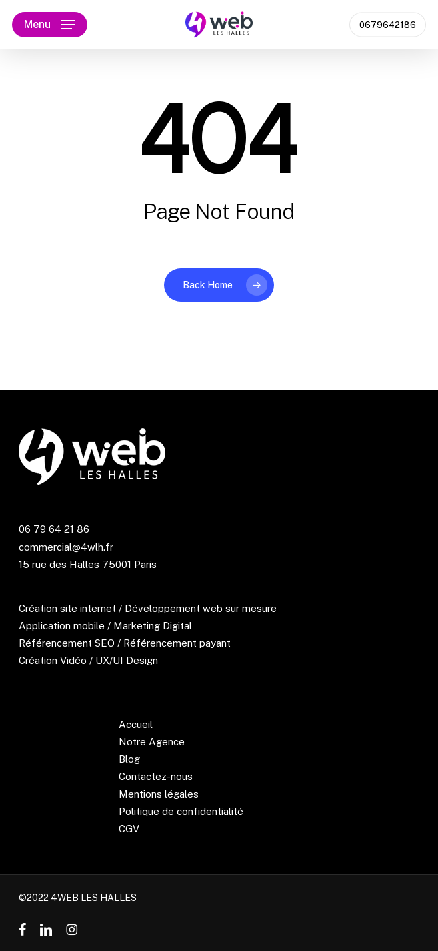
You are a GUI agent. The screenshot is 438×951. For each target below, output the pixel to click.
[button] (49, 24)
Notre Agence (152, 741)
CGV (129, 828)
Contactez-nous (156, 776)
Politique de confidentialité (181, 811)
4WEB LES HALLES (94, 897)
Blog (129, 759)
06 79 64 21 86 (54, 529)
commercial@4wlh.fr (66, 547)
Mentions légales (159, 794)
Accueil (136, 724)
